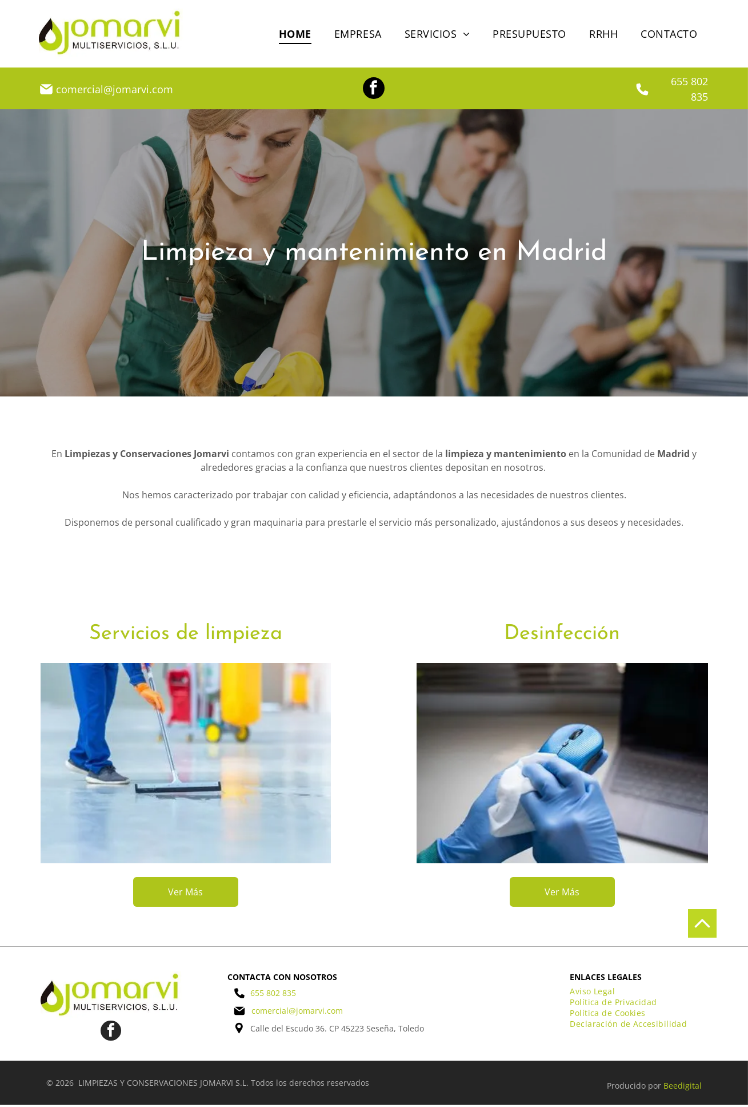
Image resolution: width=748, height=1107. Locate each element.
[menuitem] (295, 33)
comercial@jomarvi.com (114, 89)
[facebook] (374, 89)
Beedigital (682, 1087)
